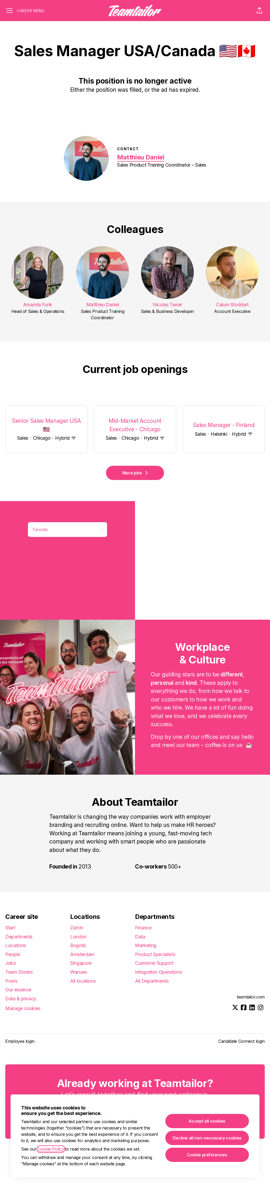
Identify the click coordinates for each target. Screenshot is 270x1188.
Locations (15, 945)
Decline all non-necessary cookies (207, 1138)
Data (140, 936)
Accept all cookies (207, 1121)
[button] (259, 10)
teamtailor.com (251, 997)
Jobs (10, 963)
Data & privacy (20, 998)
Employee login (20, 1041)
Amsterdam (82, 954)
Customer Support (154, 963)
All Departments (152, 981)
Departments (18, 936)
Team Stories (19, 972)
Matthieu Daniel (140, 157)
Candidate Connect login (241, 1041)
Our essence (18, 989)
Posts (11, 981)
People (12, 954)
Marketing (145, 945)
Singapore (80, 963)
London (78, 936)
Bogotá (78, 945)
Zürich (76, 927)
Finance (143, 927)
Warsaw (78, 972)
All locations (82, 981)
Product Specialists (155, 954)
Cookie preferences (207, 1154)
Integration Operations (158, 972)
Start (10, 927)
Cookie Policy (51, 1149)
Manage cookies (22, 1008)
